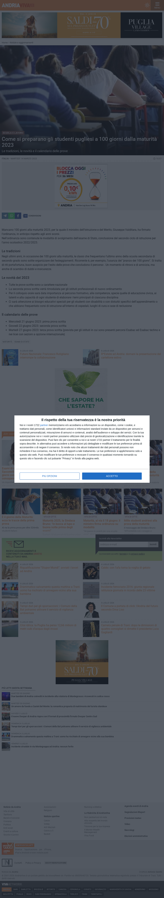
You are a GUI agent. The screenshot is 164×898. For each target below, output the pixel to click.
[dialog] (82, 449)
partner (44, 425)
